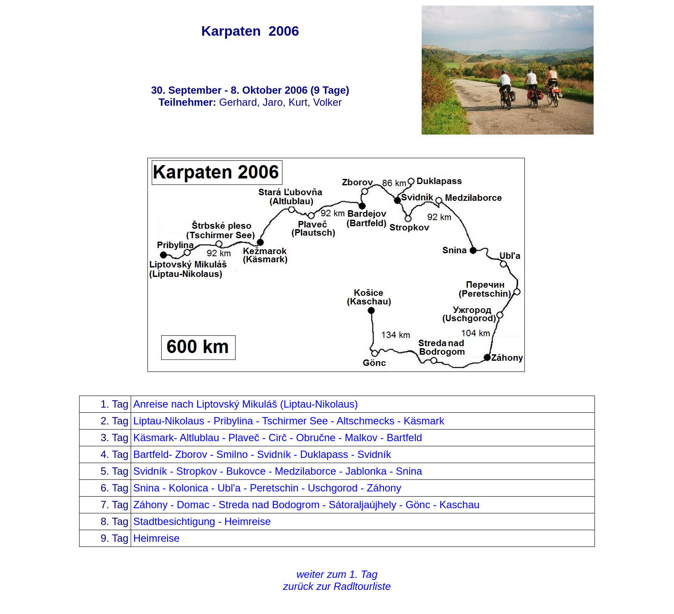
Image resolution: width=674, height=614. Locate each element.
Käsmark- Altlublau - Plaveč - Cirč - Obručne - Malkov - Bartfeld (277, 437)
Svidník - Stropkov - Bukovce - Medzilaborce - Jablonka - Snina (277, 471)
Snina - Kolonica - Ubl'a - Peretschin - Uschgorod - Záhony (268, 488)
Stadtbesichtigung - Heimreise (202, 521)
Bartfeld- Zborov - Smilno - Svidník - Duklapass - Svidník (263, 454)
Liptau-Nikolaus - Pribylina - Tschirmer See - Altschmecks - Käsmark (288, 421)
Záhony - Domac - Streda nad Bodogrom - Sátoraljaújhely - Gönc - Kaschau (306, 504)
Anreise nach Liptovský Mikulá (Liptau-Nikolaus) (245, 404)
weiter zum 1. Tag (337, 574)
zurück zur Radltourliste (337, 586)
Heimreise (156, 538)
